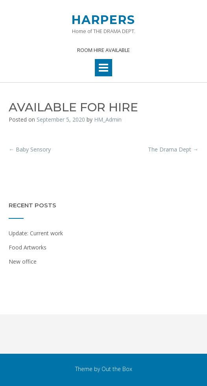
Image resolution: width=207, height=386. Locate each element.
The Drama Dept (173, 149)
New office (23, 261)
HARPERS (103, 20)
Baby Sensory (30, 149)
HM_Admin (108, 119)
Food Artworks (27, 247)
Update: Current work (36, 233)
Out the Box (117, 369)
